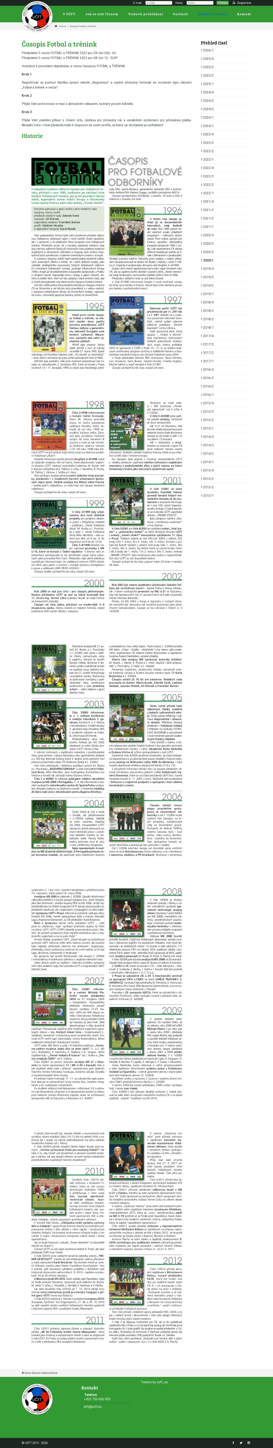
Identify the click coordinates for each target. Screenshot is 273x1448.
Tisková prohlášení (145, 14)
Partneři (180, 14)
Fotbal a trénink (212, 14)
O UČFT (69, 14)
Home (62, 26)
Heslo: (179, 3)
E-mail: (138, 3)
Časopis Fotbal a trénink (83, 26)
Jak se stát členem (101, 14)
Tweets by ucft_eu (154, 1382)
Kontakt (244, 14)
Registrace (241, 3)
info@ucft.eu (93, 1407)
